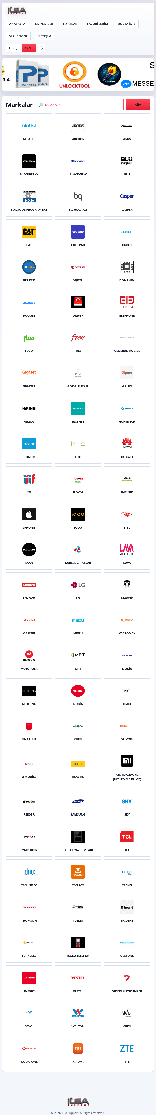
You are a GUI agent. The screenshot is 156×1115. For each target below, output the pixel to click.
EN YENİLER (44, 24)
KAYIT (28, 48)
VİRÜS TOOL (18, 36)
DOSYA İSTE (127, 24)
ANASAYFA (17, 24)
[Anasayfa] (16, 11)
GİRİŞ (13, 48)
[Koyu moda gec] (41, 48)
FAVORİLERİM (97, 24)
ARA (138, 104)
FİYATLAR (70, 24)
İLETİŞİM (44, 36)
